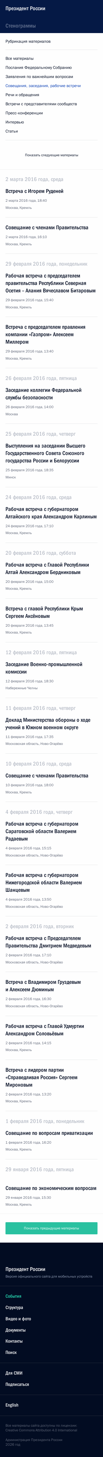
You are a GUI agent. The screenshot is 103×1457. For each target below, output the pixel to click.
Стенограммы (20, 25)
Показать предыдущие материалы (51, 1228)
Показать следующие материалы (51, 155)
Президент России (25, 8)
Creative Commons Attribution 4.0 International (41, 1430)
